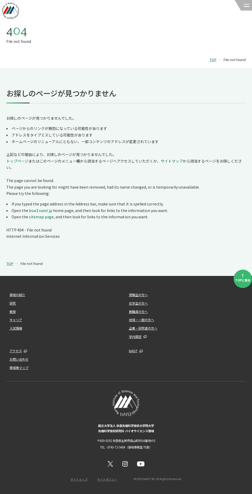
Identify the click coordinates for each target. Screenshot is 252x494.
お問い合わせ (18, 359)
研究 (12, 303)
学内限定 (135, 336)
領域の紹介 (17, 295)
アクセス (15, 351)
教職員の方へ (138, 311)
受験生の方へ (138, 295)
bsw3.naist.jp (40, 210)
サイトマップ (172, 161)
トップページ (17, 161)
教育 (12, 311)
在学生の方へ (138, 303)
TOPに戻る (242, 277)
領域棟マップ (18, 367)
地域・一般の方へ (141, 319)
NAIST (133, 351)
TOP (212, 59)
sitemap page (41, 216)
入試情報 (15, 328)
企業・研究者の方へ (143, 328)
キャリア (15, 319)
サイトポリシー (107, 479)
